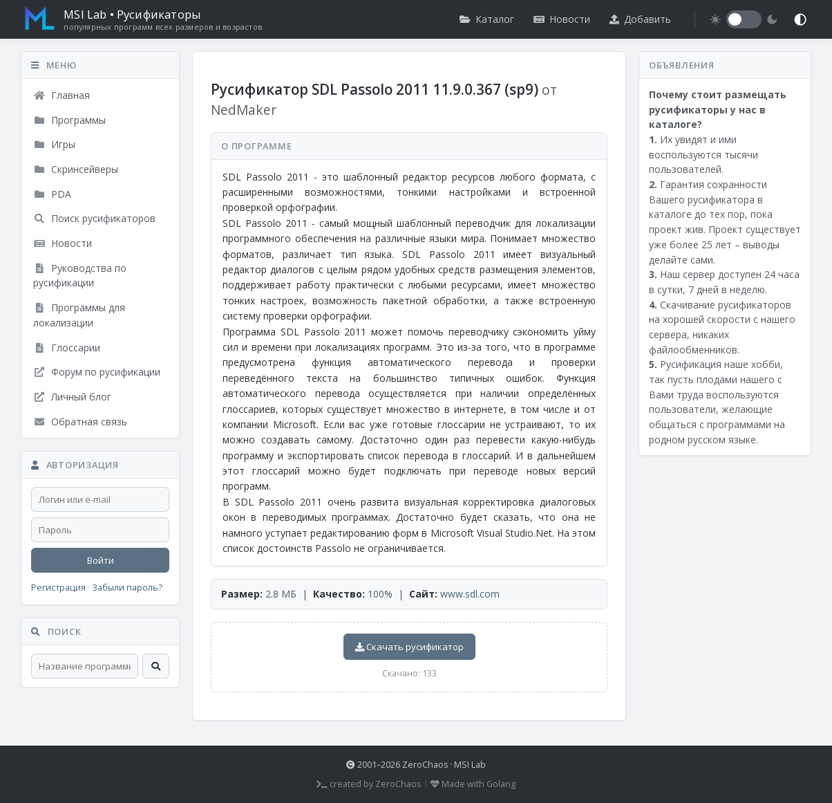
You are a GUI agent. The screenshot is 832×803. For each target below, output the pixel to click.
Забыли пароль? (127, 587)
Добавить (640, 19)
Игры (54, 144)
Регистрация (58, 587)
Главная (61, 95)
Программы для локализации (79, 315)
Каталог (487, 19)
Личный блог (72, 396)
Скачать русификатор (409, 646)
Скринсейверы (75, 169)
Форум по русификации (96, 371)
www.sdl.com (470, 593)
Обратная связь (80, 421)
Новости (561, 19)
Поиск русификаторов (94, 218)
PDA (52, 194)
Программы (69, 120)
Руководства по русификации (79, 275)
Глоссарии (66, 347)
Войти (100, 560)
